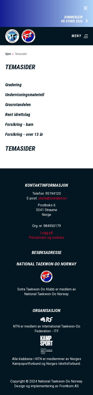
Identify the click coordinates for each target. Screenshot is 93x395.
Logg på (46, 233)
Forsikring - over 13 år (24, 134)
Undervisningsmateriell (24, 94)
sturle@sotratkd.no (52, 198)
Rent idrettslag (17, 114)
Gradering (13, 84)
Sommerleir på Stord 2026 (72, 19)
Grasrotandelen (18, 104)
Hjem (8, 54)
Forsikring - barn (19, 124)
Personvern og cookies (46, 237)
